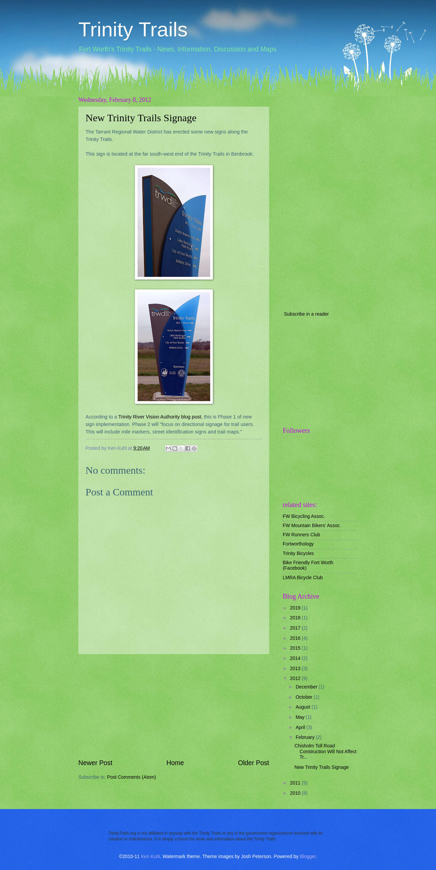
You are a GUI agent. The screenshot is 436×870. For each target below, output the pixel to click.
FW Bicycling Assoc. (304, 516)
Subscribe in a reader (306, 314)
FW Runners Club (301, 534)
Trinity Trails (133, 29)
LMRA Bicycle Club (303, 577)
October (305, 697)
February (306, 737)
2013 (296, 668)
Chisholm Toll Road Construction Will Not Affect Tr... (325, 751)
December (307, 687)
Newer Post (95, 762)
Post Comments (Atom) (131, 777)
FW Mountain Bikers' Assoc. (312, 525)
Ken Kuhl (150, 856)
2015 (296, 648)
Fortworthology (298, 544)
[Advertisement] (174, 706)
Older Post (253, 762)
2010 (296, 793)
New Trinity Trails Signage (141, 117)
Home (175, 762)
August (304, 707)
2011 (296, 783)
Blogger (308, 856)
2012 (296, 678)
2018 (296, 617)
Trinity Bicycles (298, 553)
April (301, 727)
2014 (296, 658)
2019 (296, 608)
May (301, 717)
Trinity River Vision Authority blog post (159, 417)
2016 (296, 638)
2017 (296, 628)
